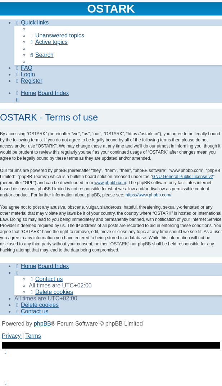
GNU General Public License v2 (182, 176)
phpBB (42, 324)
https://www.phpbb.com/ (148, 194)
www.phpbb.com (110, 182)
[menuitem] (56, 35)
